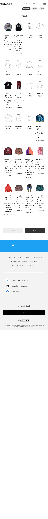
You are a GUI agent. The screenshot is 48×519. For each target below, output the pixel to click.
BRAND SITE (38, 258)
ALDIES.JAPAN (16, 291)
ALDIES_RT (25, 280)
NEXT (35, 230)
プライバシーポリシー (18, 266)
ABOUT (28, 258)
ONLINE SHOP (10, 258)
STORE (20, 258)
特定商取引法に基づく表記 (19, 261)
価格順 (35, 9)
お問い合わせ (32, 266)
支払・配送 (33, 261)
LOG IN (35, 3)
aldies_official (15, 286)
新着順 (42, 9)
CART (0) (27, 3)
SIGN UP (23, 312)
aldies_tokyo (24, 286)
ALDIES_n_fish (16, 280)
